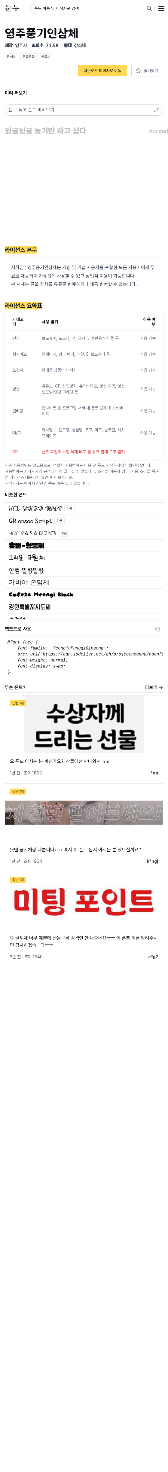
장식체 (11, 57)
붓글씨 (45, 57)
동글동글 (29, 57)
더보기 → (154, 687)
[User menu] (161, 8)
